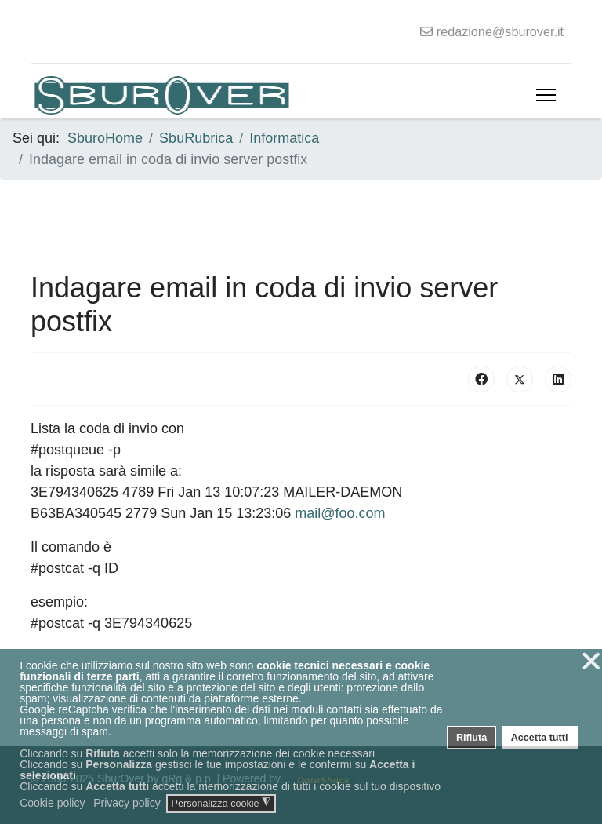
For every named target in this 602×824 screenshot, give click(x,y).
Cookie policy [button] (52, 803)
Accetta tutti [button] (539, 737)
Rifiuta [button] (471, 737)
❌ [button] (591, 661)
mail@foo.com (340, 513)
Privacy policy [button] (127, 803)
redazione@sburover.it (500, 31)
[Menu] (546, 94)
